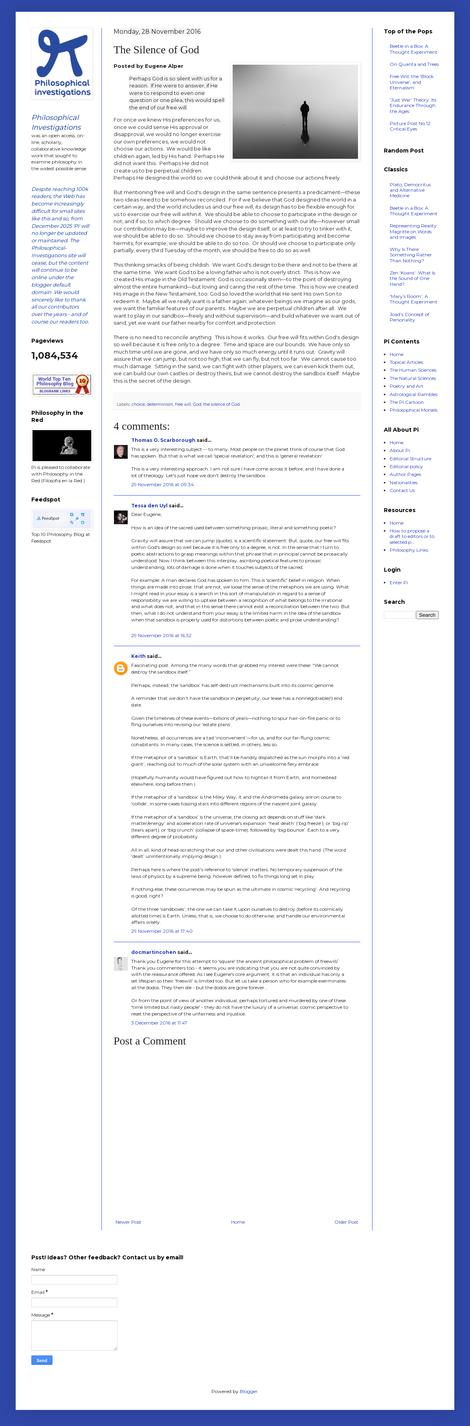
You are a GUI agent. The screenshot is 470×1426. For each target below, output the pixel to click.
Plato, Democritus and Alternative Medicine (410, 190)
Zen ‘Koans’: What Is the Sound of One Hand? (412, 278)
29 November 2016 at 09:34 (162, 484)
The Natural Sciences (413, 378)
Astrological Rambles (413, 394)
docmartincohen (153, 952)
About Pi (400, 450)
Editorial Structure (410, 458)
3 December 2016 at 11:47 (159, 1023)
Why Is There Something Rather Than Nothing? (411, 254)
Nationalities (404, 482)
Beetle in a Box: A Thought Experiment (413, 48)
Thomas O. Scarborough (163, 440)
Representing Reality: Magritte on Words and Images (414, 231)
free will (183, 404)
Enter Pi (399, 582)
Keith (138, 656)
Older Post (346, 1222)
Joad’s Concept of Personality (409, 317)
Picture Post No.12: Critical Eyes (411, 126)
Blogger (249, 1391)
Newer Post (128, 1222)
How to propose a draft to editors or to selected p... (412, 536)
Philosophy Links (409, 550)
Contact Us (402, 490)
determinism (160, 404)
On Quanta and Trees (414, 64)
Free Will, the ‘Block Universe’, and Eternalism (412, 82)
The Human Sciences (413, 370)
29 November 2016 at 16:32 (161, 635)
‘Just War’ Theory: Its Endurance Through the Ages (413, 105)
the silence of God (221, 404)
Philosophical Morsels (413, 410)
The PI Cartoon (407, 402)
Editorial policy (406, 466)
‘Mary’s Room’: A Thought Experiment (413, 299)
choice (138, 404)
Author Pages (405, 474)
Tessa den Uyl (149, 506)
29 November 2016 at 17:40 (162, 931)
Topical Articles (406, 362)
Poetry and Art (406, 386)
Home (238, 1222)
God (197, 404)
